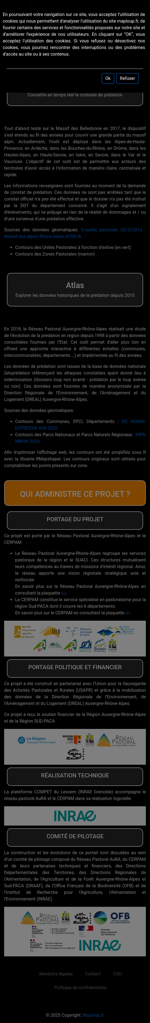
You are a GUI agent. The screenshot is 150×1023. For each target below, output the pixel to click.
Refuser (127, 78)
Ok (108, 78)
